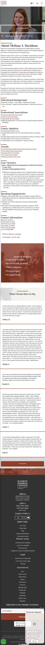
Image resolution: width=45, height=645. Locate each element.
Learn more (22, 463)
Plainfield (22, 593)
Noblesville (22, 590)
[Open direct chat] (41, 608)
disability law (25, 52)
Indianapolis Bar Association (10, 118)
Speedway (22, 595)
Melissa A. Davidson (15, 234)
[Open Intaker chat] (28, 644)
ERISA (39, 72)
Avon (22, 571)
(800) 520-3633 (22, 506)
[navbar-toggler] (42, 3)
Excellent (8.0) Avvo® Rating (10, 153)
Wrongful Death (14, 275)
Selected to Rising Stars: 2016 (11, 157)
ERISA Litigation (14, 267)
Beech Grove (22, 574)
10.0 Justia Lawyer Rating (10, 155)
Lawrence (22, 585)
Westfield (22, 601)
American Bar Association (10, 117)
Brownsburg (22, 577)
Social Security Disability (27, 72)
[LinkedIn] (20, 517)
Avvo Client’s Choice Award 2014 (12, 151)
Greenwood (22, 582)
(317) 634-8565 (22, 28)
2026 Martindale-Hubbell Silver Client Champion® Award (19, 149)
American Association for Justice (12, 115)
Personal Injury (13, 271)
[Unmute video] (34, 624)
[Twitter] (24, 517)
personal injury (13, 52)
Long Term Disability (16, 259)
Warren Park (22, 598)
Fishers (22, 579)
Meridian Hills (22, 587)
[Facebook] (16, 517)
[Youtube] (28, 517)
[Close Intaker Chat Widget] (43, 608)
